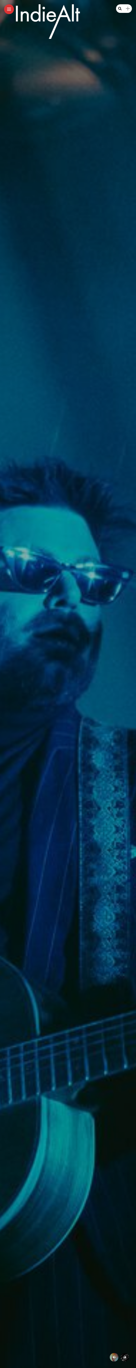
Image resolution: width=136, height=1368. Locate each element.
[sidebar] (128, 8)
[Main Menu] (9, 9)
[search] (120, 8)
